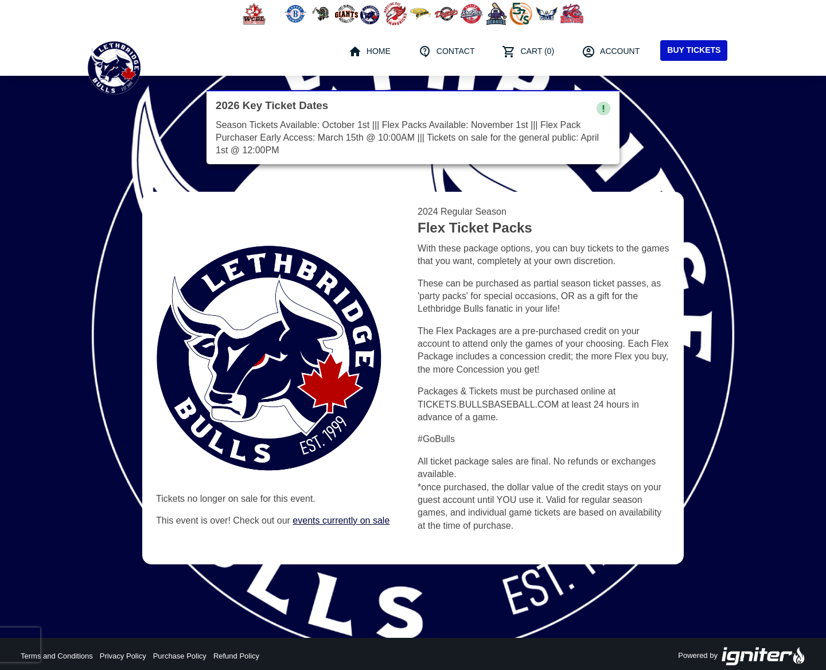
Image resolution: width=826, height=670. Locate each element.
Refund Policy (236, 656)
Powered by (741, 656)
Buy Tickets (693, 50)
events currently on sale (341, 520)
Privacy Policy (123, 656)
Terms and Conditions (57, 656)
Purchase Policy (179, 656)
